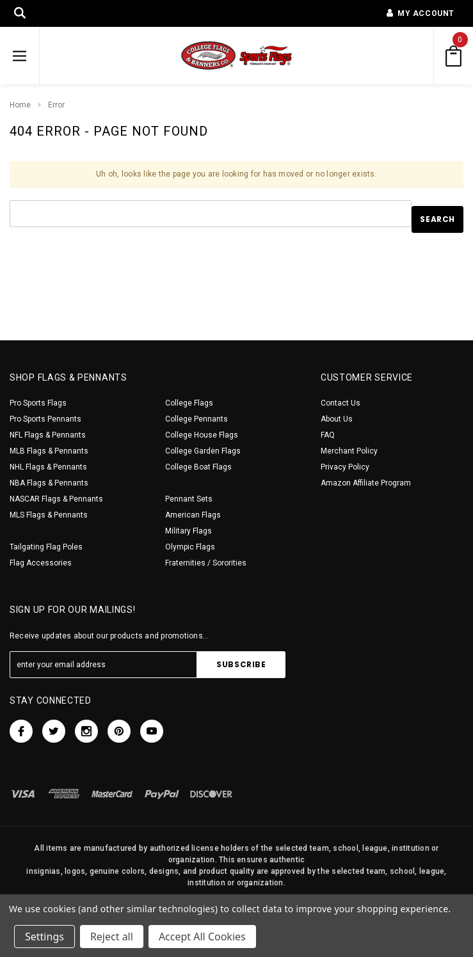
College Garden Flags (203, 451)
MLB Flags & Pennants (49, 451)
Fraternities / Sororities (205, 562)
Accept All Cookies (202, 936)
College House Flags (201, 435)
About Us (337, 419)
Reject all (111, 936)
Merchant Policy (349, 451)
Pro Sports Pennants (45, 419)
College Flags (189, 403)
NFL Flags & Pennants (48, 435)
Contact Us (340, 403)
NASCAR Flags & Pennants (56, 498)
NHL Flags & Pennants (48, 467)
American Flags (193, 514)
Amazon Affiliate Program (366, 482)
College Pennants (196, 419)
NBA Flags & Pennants (49, 482)
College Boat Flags (198, 467)
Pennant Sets (188, 498)
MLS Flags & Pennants (49, 514)
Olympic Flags (190, 546)
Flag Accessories (41, 562)
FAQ (328, 435)
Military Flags (188, 530)
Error (56, 104)
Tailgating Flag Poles (46, 546)
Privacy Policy (345, 467)
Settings (44, 936)
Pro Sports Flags (38, 403)
